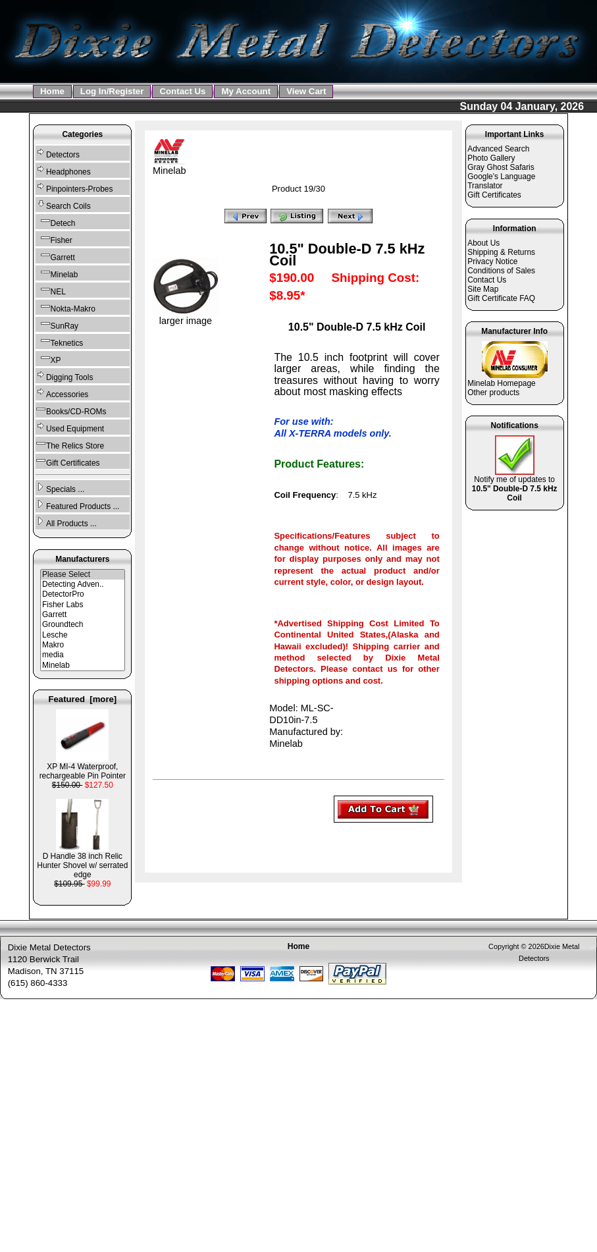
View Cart (306, 91)
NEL (51, 290)
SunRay (57, 324)
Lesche (82, 635)
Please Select (82, 575)
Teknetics (59, 341)
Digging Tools (64, 375)
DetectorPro (82, 594)
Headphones (63, 170)
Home (52, 91)
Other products (493, 392)
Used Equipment (70, 427)
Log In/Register (112, 91)
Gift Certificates (68, 461)
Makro (82, 645)
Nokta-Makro (65, 307)
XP (48, 358)
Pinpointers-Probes (74, 187)
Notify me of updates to (515, 485)
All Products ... (66, 522)
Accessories (62, 393)
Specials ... (60, 487)
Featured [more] (83, 699)
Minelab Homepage (501, 383)
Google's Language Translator (501, 181)
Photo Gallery (491, 158)
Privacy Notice (492, 261)
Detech (55, 221)
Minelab (82, 665)
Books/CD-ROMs (71, 410)
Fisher (54, 238)
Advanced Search (498, 148)
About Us (483, 243)
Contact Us (182, 91)
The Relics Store (70, 444)
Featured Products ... (77, 505)
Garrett (55, 256)
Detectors (58, 153)
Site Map (482, 289)
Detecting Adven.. (82, 584)
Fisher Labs (82, 605)
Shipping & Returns (501, 252)
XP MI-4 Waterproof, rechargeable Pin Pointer (82, 767)
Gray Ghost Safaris (500, 167)
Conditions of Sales (501, 270)
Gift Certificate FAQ (501, 298)
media (82, 655)
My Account (246, 91)
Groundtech (82, 625)
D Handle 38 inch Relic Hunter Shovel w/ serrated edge (82, 861)
